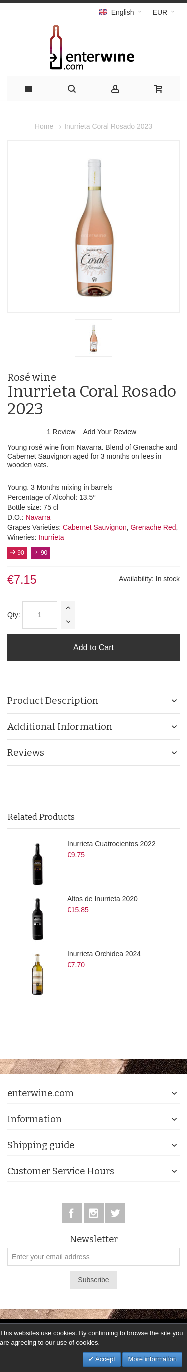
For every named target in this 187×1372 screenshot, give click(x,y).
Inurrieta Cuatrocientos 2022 (111, 844)
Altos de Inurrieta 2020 (102, 899)
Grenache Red (153, 527)
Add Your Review (109, 432)
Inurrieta (51, 537)
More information (152, 1359)
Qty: (13, 615)
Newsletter (93, 1239)
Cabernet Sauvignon (95, 527)
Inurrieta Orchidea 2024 (104, 954)
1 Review (62, 432)
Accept (104, 1359)
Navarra (38, 517)
